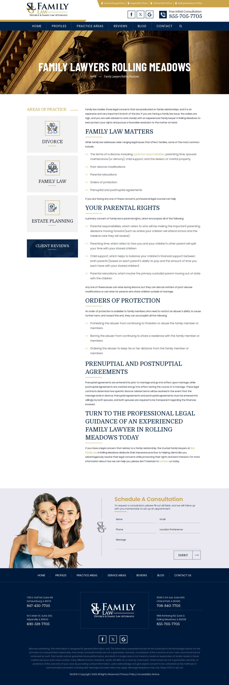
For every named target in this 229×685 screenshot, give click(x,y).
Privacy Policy (128, 674)
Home (36, 26)
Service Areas (117, 575)
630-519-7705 (38, 624)
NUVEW (74, 674)
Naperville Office (139, 3)
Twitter (140, 14)
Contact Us (182, 575)
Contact (164, 26)
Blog (142, 26)
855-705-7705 (185, 16)
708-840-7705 (168, 606)
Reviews (120, 26)
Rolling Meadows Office (190, 3)
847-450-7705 (38, 606)
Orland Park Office (162, 3)
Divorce (52, 141)
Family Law (52, 181)
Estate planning (52, 221)
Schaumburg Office (114, 3)
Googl (149, 14)
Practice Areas (90, 26)
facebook (102, 639)
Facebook (131, 14)
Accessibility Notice (148, 674)
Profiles (59, 26)
